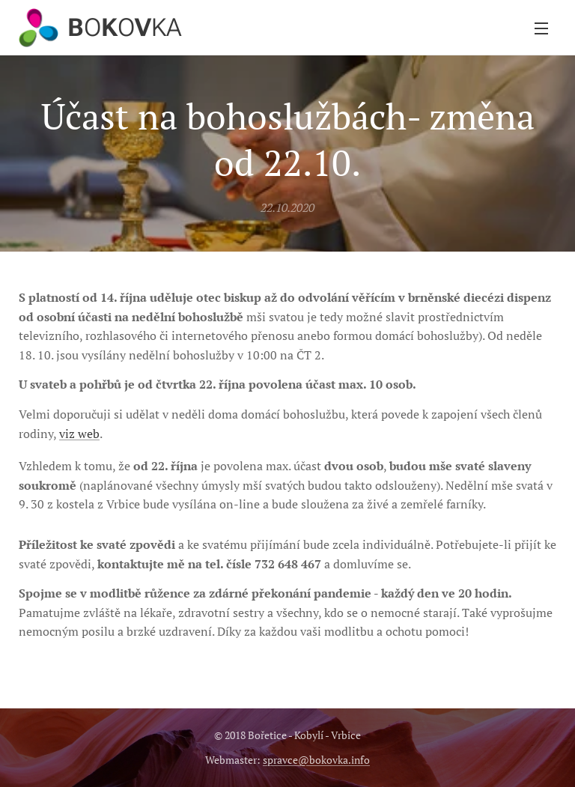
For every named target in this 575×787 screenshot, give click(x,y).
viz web (79, 433)
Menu (541, 28)
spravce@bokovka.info (316, 760)
